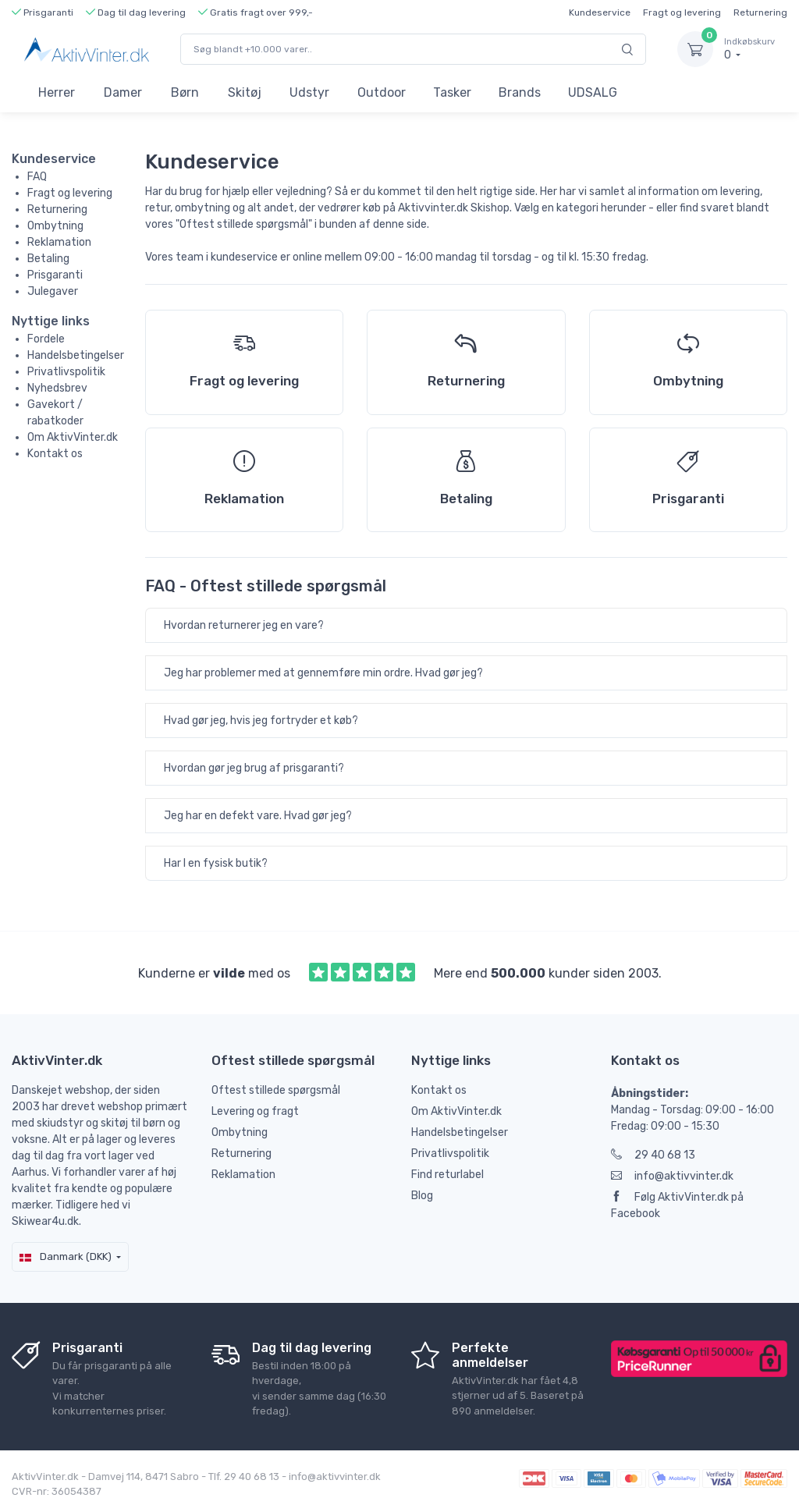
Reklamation (59, 242)
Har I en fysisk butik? (216, 863)
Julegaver (52, 291)
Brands (520, 92)
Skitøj (244, 92)
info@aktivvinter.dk (672, 1176)
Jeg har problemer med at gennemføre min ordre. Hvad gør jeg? (323, 673)
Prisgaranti (55, 275)
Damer (123, 92)
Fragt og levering (682, 12)
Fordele (46, 339)
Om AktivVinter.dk (72, 437)
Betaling (48, 258)
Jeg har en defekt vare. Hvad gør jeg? (258, 815)
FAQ (37, 176)
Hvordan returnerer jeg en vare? (244, 625)
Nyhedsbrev (57, 388)
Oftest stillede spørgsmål (275, 1090)
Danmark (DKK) (66, 1256)
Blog (422, 1195)
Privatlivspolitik (66, 371)
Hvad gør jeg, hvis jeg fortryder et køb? (261, 720)
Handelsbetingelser (75, 355)
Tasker (452, 92)
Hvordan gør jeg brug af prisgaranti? (254, 768)
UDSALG (592, 92)
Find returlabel (447, 1174)
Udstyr (309, 92)
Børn (185, 92)
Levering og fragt (255, 1111)
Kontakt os (55, 453)
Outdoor (381, 92)
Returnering (760, 12)
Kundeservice (599, 12)
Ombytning (55, 225)
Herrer (56, 92)
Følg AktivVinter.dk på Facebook (677, 1205)
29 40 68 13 (653, 1155)
